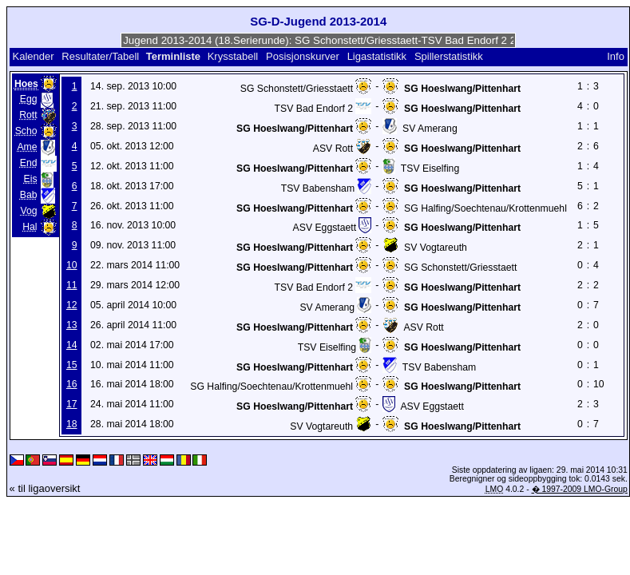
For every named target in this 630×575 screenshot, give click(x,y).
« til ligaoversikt (45, 488)
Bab (29, 194)
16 (71, 384)
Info (615, 56)
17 (71, 404)
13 (71, 325)
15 (71, 365)
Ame (27, 147)
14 (71, 345)
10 (71, 265)
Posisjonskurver (302, 56)
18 (71, 424)
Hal (29, 226)
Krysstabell (233, 56)
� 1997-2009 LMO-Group (580, 489)
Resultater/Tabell (100, 56)
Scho (26, 131)
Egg (29, 99)
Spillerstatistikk (448, 56)
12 (71, 305)
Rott (28, 115)
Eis (31, 178)
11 (71, 285)
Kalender (32, 56)
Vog (28, 210)
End (29, 163)
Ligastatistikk (376, 56)
